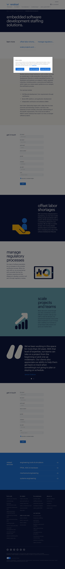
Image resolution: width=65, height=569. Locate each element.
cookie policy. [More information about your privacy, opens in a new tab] (34, 65)
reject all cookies (34, 69)
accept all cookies (45, 69)
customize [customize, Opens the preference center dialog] (20, 69)
